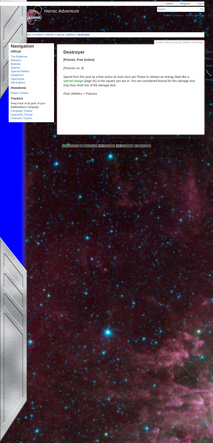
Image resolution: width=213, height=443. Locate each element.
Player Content (19, 93)
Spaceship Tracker (22, 114)
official (49, 34)
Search (202, 9)
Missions (16, 60)
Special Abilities (20, 71)
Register (185, 3)
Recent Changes (173, 15)
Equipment (17, 75)
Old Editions (18, 82)
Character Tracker (21, 118)
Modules (16, 64)
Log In (200, 3)
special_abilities (65, 34)
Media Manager (195, 15)
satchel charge (73, 81)
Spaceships (17, 78)
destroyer (84, 34)
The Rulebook (19, 56)
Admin (169, 3)
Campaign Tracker (21, 110)
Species (15, 67)
